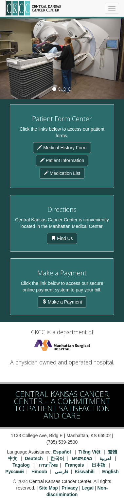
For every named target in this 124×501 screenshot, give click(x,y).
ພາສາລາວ (82, 458)
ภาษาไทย (48, 465)
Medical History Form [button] (61, 147)
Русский (14, 471)
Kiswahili (85, 471)
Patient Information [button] (62, 160)
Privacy (70, 488)
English (110, 471)
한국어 (57, 458)
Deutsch (34, 458)
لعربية (105, 458)
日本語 (99, 465)
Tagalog (21, 465)
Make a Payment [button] (62, 302)
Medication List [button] (62, 173)
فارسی (61, 471)
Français (74, 465)
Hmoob (39, 471)
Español (62, 452)
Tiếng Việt (89, 452)
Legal (88, 488)
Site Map (48, 488)
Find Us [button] (62, 238)
